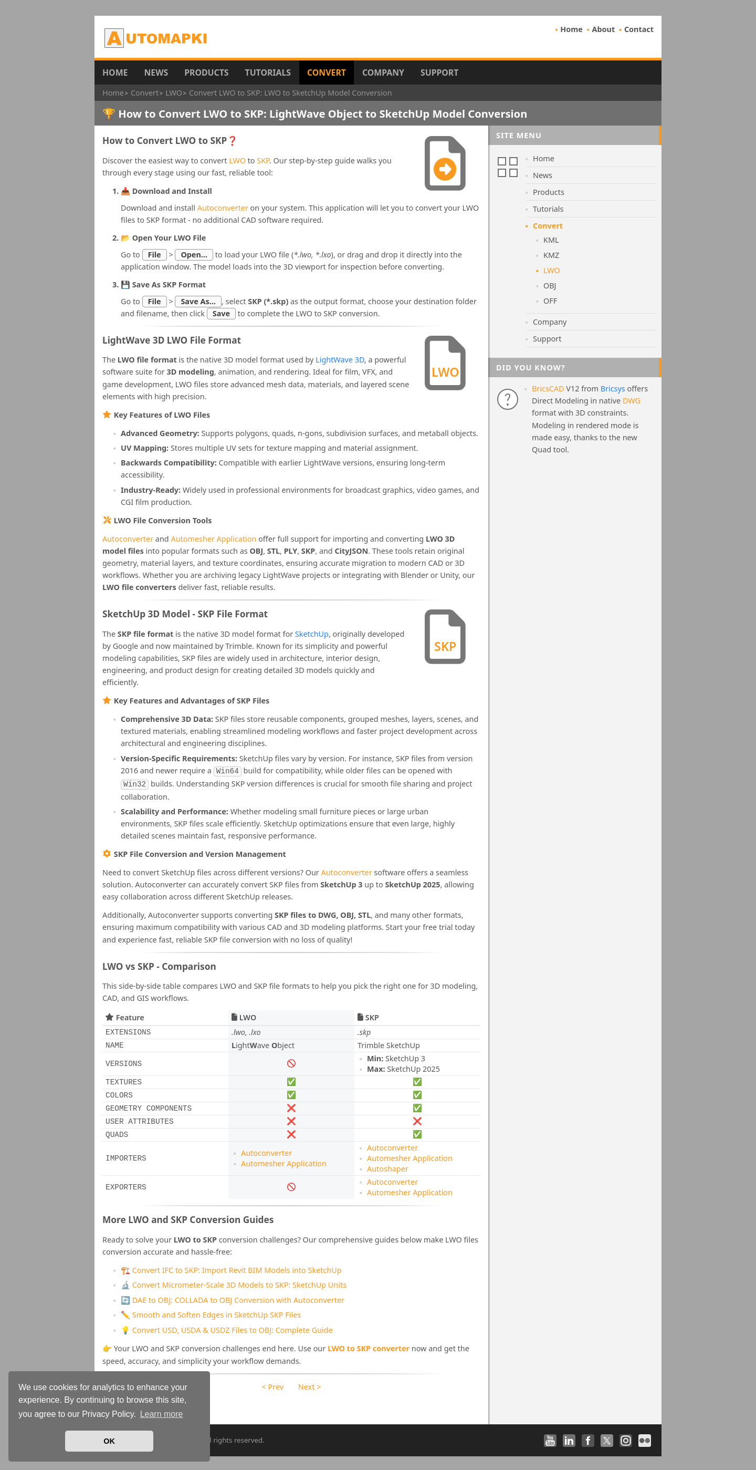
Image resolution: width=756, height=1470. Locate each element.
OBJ (549, 286)
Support (439, 72)
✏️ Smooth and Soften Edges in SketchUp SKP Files (211, 1313)
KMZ (551, 255)
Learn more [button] (161, 1414)
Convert (326, 72)
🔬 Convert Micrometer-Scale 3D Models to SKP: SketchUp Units (233, 1283)
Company (383, 72)
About (603, 29)
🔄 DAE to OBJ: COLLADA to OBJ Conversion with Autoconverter (232, 1298)
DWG (631, 401)
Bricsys (613, 389)
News (156, 72)
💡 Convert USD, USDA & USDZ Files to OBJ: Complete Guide (227, 1328)
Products (206, 72)
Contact (639, 29)
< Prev (273, 1385)
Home (571, 29)
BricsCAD (548, 389)
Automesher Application (213, 539)
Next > (309, 1385)
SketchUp (312, 634)
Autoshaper (387, 1167)
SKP (263, 160)
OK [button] (109, 1441)
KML (551, 240)
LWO (237, 160)
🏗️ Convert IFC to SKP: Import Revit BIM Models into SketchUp (231, 1268)
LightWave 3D (340, 360)
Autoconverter (222, 208)
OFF (550, 301)
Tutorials (268, 72)
